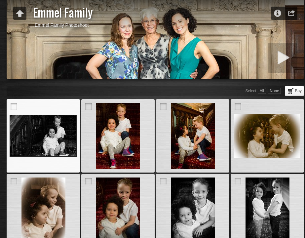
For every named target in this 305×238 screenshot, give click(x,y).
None (274, 91)
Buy (298, 91)
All (262, 91)
